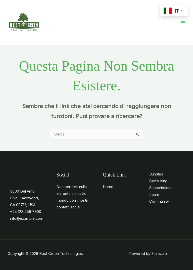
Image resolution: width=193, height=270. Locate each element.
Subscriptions (160, 188)
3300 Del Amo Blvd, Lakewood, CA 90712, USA (24, 198)
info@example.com (26, 218)
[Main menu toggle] (182, 22)
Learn (154, 194)
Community (159, 201)
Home (108, 187)
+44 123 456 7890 (25, 211)
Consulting (158, 181)
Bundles (156, 174)
